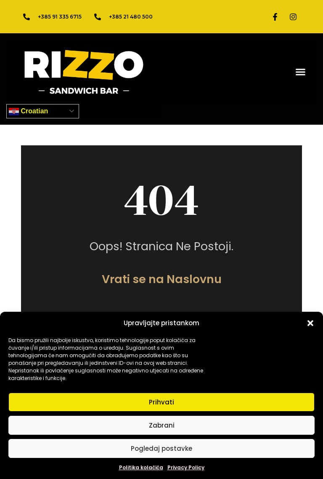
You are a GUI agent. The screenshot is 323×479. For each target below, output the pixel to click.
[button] (310, 323)
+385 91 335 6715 (60, 16)
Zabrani (162, 425)
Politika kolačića (141, 467)
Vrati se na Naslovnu (162, 279)
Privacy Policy (185, 467)
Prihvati (161, 402)
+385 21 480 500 (131, 16)
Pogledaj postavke (161, 448)
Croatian (28, 112)
